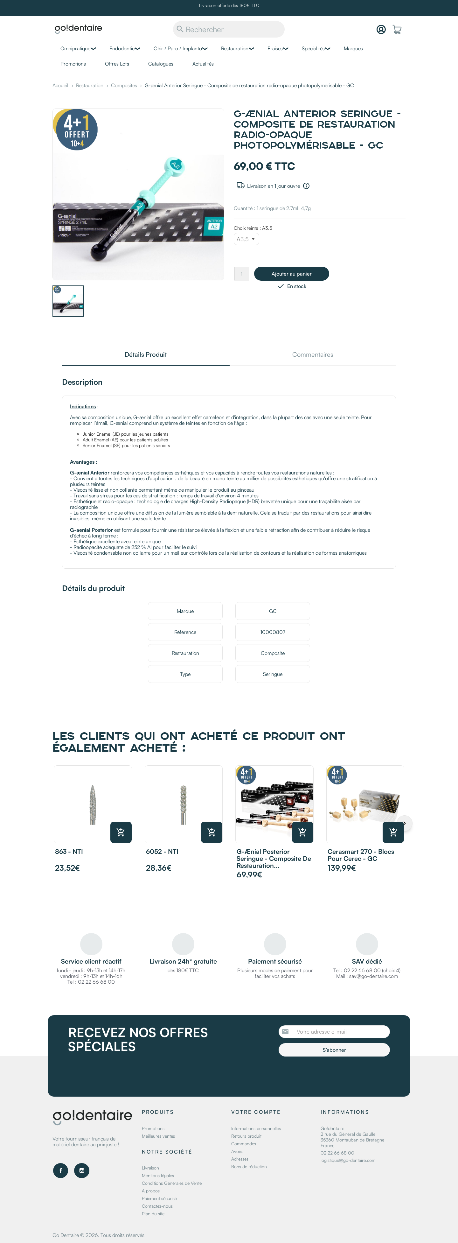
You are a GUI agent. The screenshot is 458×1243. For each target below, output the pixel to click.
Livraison (150, 1167)
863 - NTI (69, 851)
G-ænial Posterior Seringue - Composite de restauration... (274, 858)
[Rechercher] (229, 29)
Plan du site (153, 1213)
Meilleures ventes (158, 1136)
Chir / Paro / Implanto (178, 48)
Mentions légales (158, 1175)
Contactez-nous (157, 1206)
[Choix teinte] (246, 239)
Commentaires (312, 355)
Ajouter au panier (292, 273)
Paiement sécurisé (159, 1198)
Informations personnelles (256, 1128)
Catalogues (160, 63)
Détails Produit (146, 355)
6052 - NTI (162, 851)
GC (273, 611)
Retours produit (246, 1136)
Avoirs (237, 1151)
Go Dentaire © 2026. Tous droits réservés (98, 1235)
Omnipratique (75, 48)
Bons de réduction (249, 1166)
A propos (151, 1190)
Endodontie (122, 48)
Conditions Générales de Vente (172, 1183)
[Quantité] (241, 274)
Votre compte (256, 1112)
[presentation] (331, 1074)
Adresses (239, 1159)
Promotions (73, 63)
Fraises (275, 48)
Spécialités (313, 48)
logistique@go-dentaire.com (348, 1160)
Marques (353, 48)
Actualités (203, 63)
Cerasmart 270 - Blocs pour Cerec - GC (361, 854)
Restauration (234, 48)
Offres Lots (117, 63)
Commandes (243, 1143)
